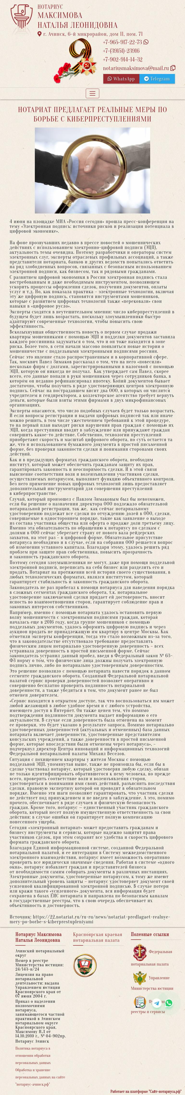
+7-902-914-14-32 (122, 59)
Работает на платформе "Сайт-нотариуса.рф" (146, 1091)
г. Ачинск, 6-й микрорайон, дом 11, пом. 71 (90, 34)
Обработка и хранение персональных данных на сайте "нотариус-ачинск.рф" (40, 1077)
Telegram (157, 79)
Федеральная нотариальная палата (151, 955)
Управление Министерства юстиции (152, 981)
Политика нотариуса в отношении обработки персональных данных (33, 1055)
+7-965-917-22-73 (125, 42)
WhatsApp (121, 79)
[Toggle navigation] (92, 93)
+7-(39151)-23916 (121, 51)
